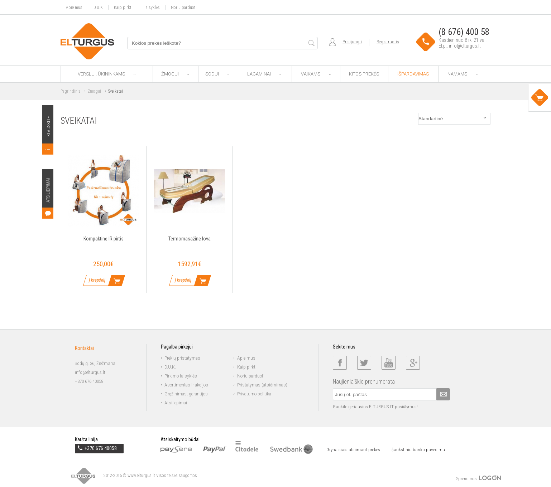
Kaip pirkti (123, 7)
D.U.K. (170, 367)
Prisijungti (352, 41)
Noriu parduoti (184, 7)
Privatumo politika (254, 393)
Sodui (217, 74)
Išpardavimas (413, 74)
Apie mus (74, 7)
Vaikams (316, 74)
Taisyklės (152, 7)
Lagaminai (264, 74)
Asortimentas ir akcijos (186, 385)
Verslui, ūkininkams (107, 74)
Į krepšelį (97, 280)
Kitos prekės (364, 74)
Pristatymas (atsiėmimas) (262, 385)
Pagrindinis (71, 91)
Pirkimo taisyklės (180, 376)
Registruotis (388, 41)
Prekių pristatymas (182, 358)
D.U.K (98, 7)
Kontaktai (84, 348)
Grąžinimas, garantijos (186, 393)
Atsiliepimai (175, 402)
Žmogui (175, 74)
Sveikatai (115, 91)
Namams (462, 74)
